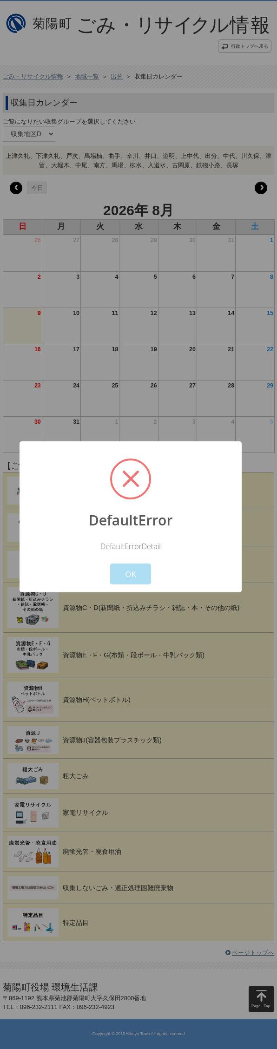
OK (130, 574)
